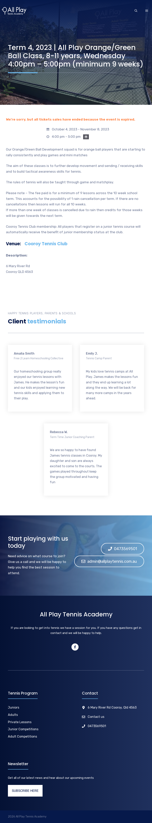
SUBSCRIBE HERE (25, 791)
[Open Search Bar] (136, 11)
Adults (13, 715)
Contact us (96, 717)
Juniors (13, 707)
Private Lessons (19, 722)
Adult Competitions (22, 736)
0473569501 (97, 726)
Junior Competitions (23, 729)
